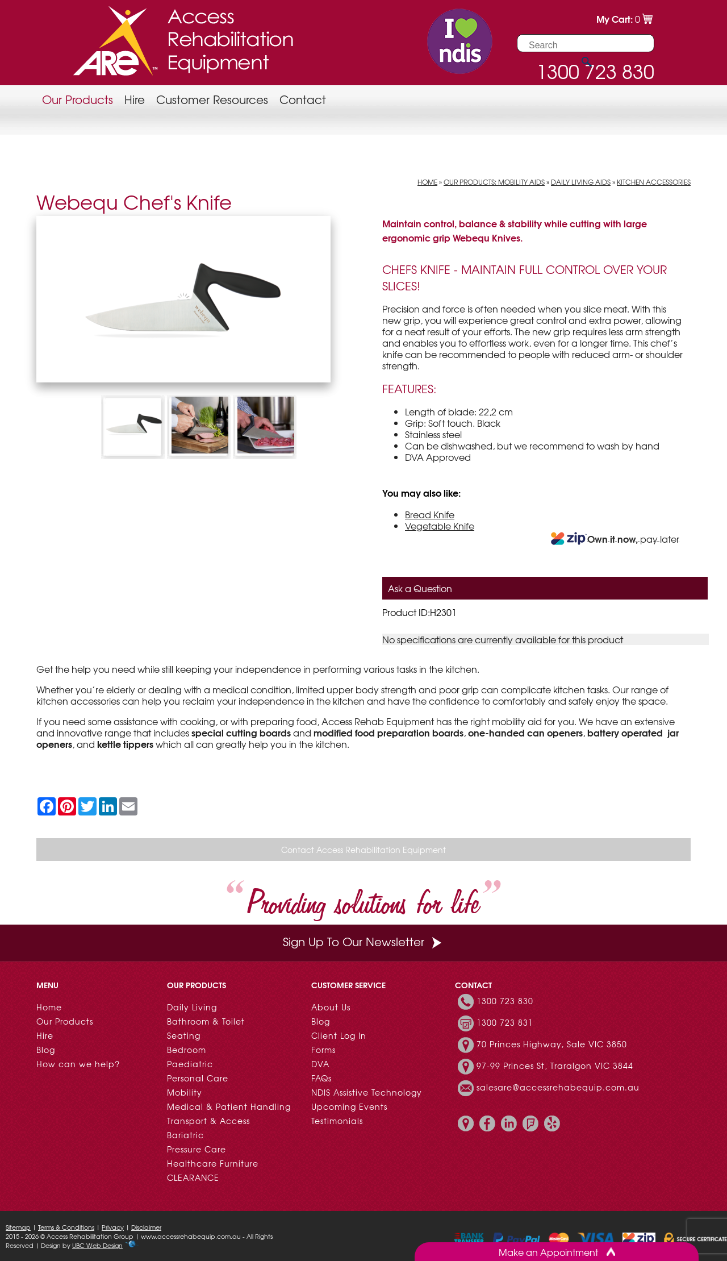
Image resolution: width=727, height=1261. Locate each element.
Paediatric (190, 1063)
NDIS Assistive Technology (366, 1092)
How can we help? (78, 1063)
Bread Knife (429, 514)
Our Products (77, 99)
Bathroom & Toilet (206, 1021)
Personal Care (197, 1078)
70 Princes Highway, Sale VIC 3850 (552, 1044)
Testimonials (337, 1120)
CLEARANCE (193, 1177)
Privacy (113, 1226)
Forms (323, 1049)
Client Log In (338, 1035)
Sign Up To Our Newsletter (363, 941)
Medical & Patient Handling (229, 1106)
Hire (134, 99)
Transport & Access (208, 1120)
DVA (320, 1063)
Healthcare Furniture (212, 1163)
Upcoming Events (349, 1106)
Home (427, 182)
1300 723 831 (505, 1022)
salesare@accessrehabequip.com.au (558, 1087)
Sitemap (18, 1226)
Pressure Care (196, 1149)
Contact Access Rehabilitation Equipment (363, 849)
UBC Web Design (97, 1245)
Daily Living (192, 1007)
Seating (183, 1035)
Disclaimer (146, 1226)
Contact (302, 99)
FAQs (321, 1078)
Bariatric (185, 1135)
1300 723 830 (505, 1000)
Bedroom (186, 1049)
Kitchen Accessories (654, 182)
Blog (45, 1049)
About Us (330, 1007)
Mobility (184, 1092)
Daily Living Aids (581, 182)
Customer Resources (212, 99)
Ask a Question (420, 588)
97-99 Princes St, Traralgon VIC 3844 (555, 1065)
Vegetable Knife (439, 525)
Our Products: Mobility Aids (494, 182)
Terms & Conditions (66, 1226)
